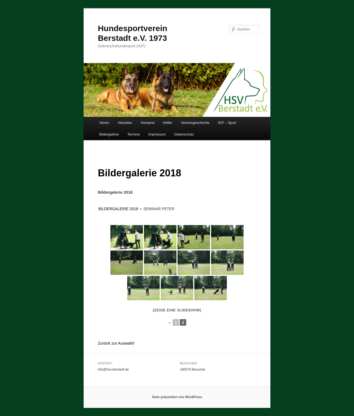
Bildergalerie (109, 134)
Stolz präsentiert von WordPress (177, 397)
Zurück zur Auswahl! (116, 343)
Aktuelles (125, 123)
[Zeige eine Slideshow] (177, 310)
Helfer (167, 123)
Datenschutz (184, 134)
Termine (133, 134)
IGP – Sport (227, 123)
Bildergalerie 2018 (118, 209)
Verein (104, 123)
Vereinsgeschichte (195, 123)
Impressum (157, 134)
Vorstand (147, 123)
